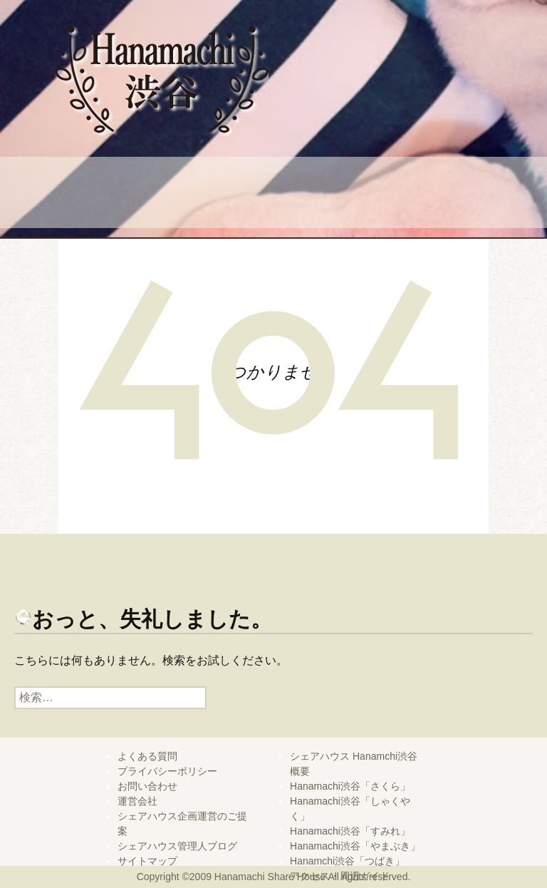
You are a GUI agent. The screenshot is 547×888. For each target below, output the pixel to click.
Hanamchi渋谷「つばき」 (347, 861)
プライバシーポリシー (167, 771)
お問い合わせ (147, 786)
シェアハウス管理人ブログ (177, 846)
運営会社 (137, 801)
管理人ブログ (436, 194)
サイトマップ (147, 861)
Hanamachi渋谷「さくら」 (350, 786)
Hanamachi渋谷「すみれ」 (350, 831)
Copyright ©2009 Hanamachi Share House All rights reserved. (274, 876)
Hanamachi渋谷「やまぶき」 (355, 846)
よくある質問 (168, 194)
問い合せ (302, 194)
